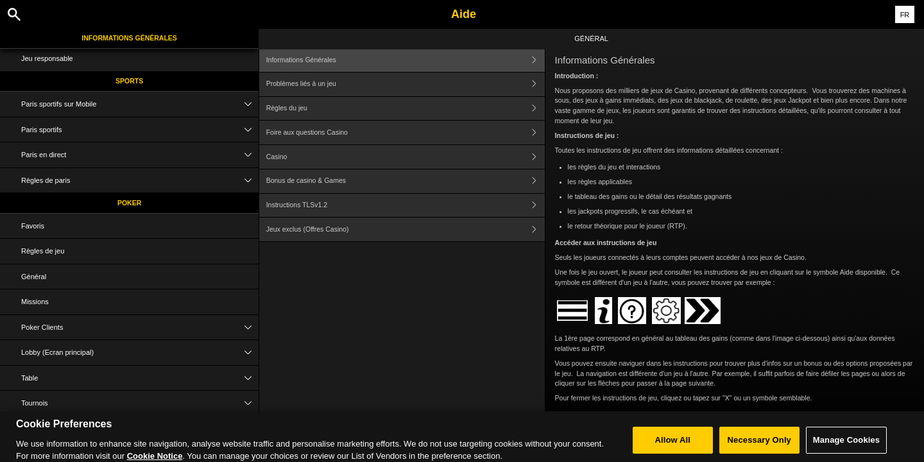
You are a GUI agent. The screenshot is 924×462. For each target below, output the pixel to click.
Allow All (673, 445)
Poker (129, 203)
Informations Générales (129, 38)
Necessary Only (759, 445)
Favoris (32, 226)
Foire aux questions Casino (405, 132)
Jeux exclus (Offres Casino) (405, 229)
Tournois (140, 403)
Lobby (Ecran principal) (140, 352)
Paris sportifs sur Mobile (140, 104)
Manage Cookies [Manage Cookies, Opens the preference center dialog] (846, 445)
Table (140, 378)
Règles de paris (140, 180)
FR (905, 15)
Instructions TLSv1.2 (405, 206)
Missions (35, 301)
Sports (129, 81)
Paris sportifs (140, 129)
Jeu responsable (47, 58)
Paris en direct (140, 154)
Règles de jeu (42, 251)
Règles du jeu (405, 109)
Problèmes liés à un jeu (405, 84)
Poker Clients (140, 327)
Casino (405, 157)
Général (33, 276)
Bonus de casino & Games (405, 181)
